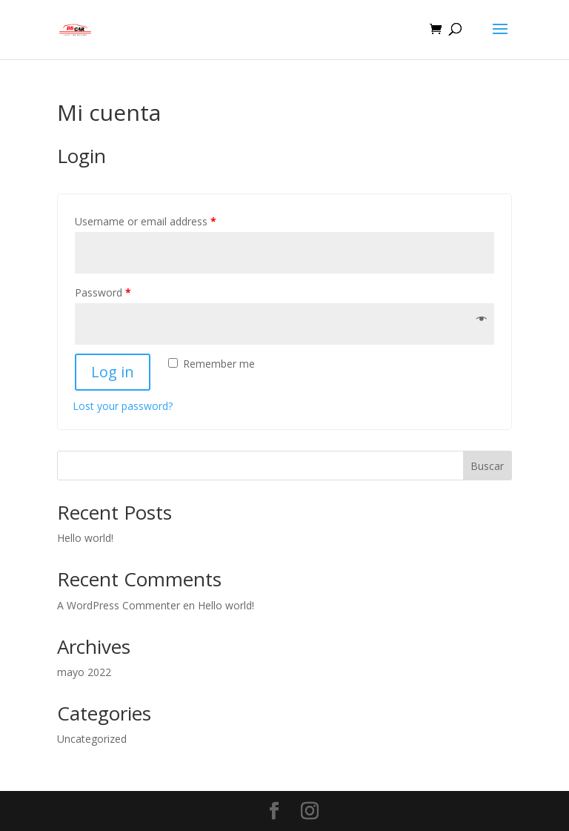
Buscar (487, 466)
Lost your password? (123, 406)
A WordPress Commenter (118, 605)
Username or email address (145, 221)
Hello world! (85, 538)
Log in (112, 372)
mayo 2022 (84, 672)
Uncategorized (92, 739)
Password (103, 292)
